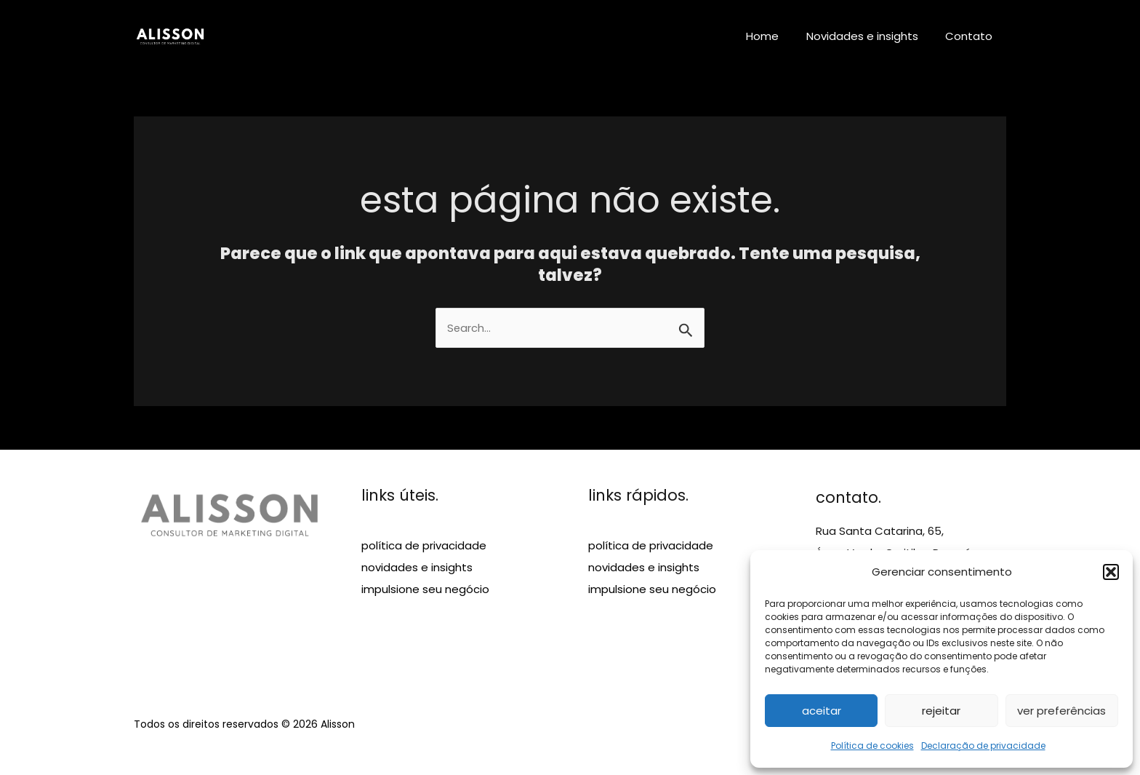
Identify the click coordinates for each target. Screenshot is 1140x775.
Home (776, 36)
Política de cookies (872, 745)
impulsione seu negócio (425, 589)
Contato (971, 36)
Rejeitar (941, 710)
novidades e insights (417, 568)
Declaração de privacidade (983, 745)
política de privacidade (423, 546)
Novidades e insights (870, 36)
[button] (1111, 572)
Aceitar (821, 710)
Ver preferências (1061, 710)
